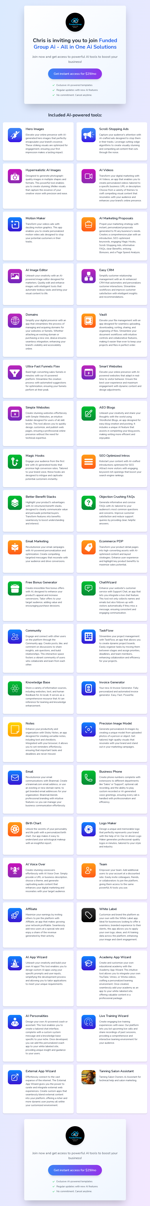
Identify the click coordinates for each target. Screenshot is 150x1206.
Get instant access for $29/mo (75, 74)
